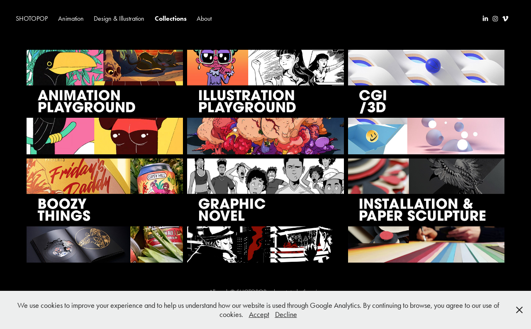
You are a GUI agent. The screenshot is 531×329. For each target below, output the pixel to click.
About (204, 18)
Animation (71, 18)
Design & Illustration (119, 18)
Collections (171, 18)
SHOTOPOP (32, 18)
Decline (286, 314)
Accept (259, 314)
